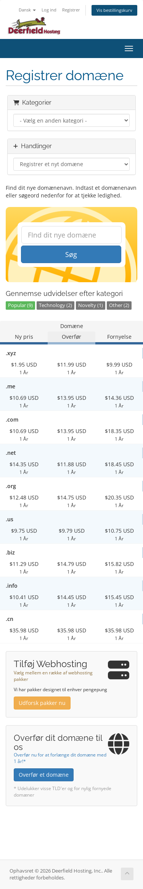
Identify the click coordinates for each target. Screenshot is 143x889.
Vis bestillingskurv (114, 10)
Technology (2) (55, 305)
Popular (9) (20, 305)
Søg (71, 254)
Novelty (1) (90, 305)
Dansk (27, 10)
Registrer (71, 10)
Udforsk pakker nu (42, 702)
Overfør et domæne (44, 774)
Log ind (49, 10)
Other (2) (119, 305)
